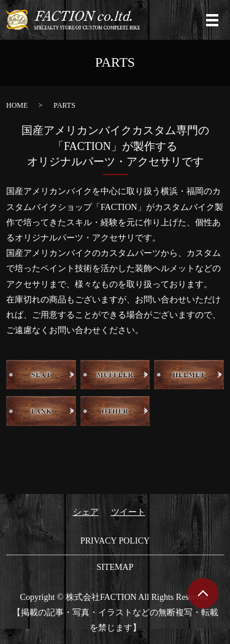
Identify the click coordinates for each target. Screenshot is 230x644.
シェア (86, 512)
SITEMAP (115, 567)
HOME (17, 105)
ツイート (128, 512)
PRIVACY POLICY (115, 540)
